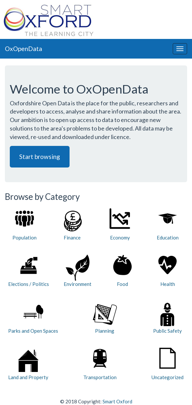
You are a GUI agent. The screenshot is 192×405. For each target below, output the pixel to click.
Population (24, 224)
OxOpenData (23, 48)
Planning (105, 317)
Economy (119, 224)
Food (122, 271)
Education (168, 224)
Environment (77, 271)
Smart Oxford (117, 401)
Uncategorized (168, 364)
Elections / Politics (28, 271)
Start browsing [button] (39, 156)
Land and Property (28, 364)
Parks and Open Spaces (33, 317)
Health (167, 271)
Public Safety (167, 317)
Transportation (100, 364)
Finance (72, 224)
